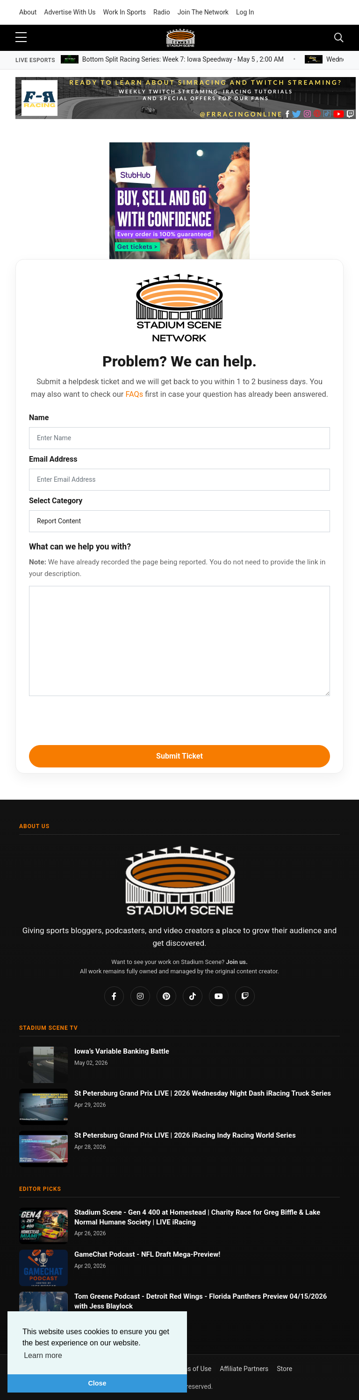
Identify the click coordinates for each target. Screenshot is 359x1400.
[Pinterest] (166, 996)
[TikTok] (192, 996)
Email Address (53, 459)
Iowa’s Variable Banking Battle (121, 1051)
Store (284, 1368)
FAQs (134, 394)
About (27, 12)
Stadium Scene (98, 1212)
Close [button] (97, 1383)
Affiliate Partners (244, 1368)
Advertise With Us (69, 12)
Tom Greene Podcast (108, 1296)
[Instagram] (140, 996)
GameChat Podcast (105, 1254)
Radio (161, 12)
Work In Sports (124, 12)
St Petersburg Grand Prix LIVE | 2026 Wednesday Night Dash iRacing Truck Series (202, 1093)
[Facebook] (114, 996)
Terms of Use (191, 1368)
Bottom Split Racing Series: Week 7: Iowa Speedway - (183, 59)
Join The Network (203, 12)
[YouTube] (219, 996)
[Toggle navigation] (339, 37)
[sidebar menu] (21, 37)
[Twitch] (245, 996)
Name (39, 417)
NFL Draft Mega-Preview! (180, 1254)
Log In (245, 12)
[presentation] (179, 719)
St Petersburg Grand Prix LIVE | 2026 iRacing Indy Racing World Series (185, 1135)
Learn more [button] (43, 1355)
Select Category (55, 500)
